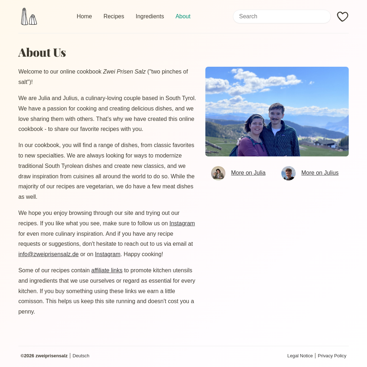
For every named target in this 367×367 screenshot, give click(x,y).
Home (84, 16)
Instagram (182, 223)
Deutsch (80, 355)
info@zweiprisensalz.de (48, 254)
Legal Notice (300, 355)
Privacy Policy (332, 355)
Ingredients (149, 16)
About (183, 16)
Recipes (114, 16)
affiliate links (107, 270)
